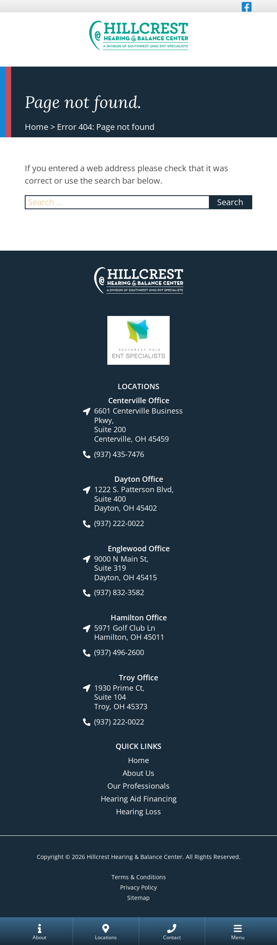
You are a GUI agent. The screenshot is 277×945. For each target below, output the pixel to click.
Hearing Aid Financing (139, 799)
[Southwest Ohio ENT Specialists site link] (138, 340)
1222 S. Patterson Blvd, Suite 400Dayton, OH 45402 (134, 499)
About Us (138, 773)
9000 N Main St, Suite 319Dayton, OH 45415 (125, 568)
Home (36, 126)
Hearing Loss (138, 811)
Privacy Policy (138, 887)
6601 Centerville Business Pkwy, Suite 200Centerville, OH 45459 (138, 424)
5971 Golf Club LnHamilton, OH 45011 (129, 632)
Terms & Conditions (138, 877)
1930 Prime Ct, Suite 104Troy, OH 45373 (120, 697)
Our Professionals (138, 786)
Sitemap (138, 898)
